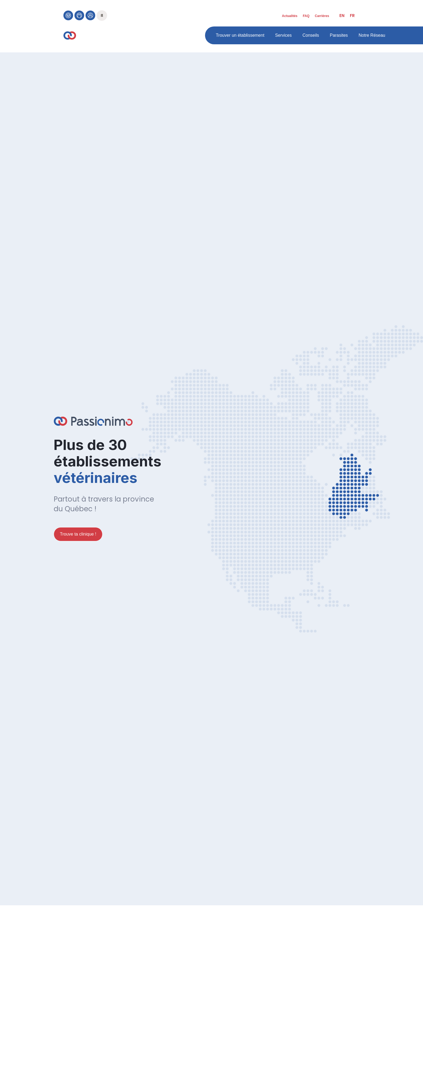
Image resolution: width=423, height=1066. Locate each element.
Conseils (310, 35)
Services (283, 35)
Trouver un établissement (240, 35)
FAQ (306, 16)
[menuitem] (342, 15)
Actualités (289, 16)
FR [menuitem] (352, 15)
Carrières (322, 16)
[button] (102, 15)
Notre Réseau (372, 35)
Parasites (339, 35)
